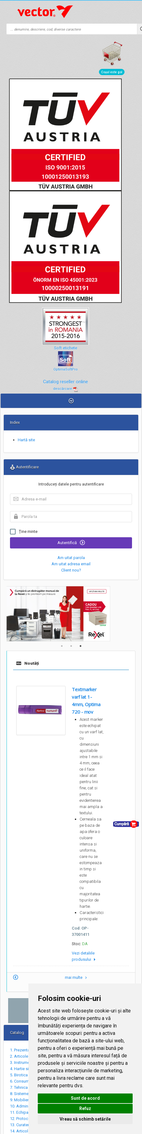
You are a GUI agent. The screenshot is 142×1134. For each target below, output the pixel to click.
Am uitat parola (71, 557)
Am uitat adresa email (71, 564)
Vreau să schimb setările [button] (85, 1119)
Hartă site (26, 440)
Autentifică (71, 542)
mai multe (76, 977)
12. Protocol (21, 1118)
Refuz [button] (85, 1108)
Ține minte (23, 531)
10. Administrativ (25, 1106)
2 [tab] (71, 646)
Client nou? (71, 570)
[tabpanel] (71, 613)
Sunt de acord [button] (85, 1098)
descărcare (65, 389)
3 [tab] (80, 646)
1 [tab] (62, 646)
